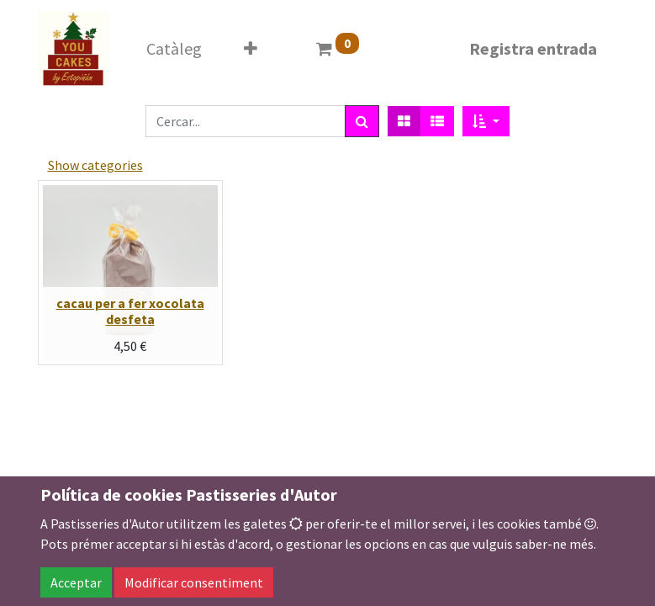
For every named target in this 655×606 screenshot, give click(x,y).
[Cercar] (362, 121)
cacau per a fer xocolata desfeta (130, 311)
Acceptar (76, 582)
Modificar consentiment (193, 582)
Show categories (95, 165)
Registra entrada (533, 48)
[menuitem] (174, 49)
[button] (250, 49)
